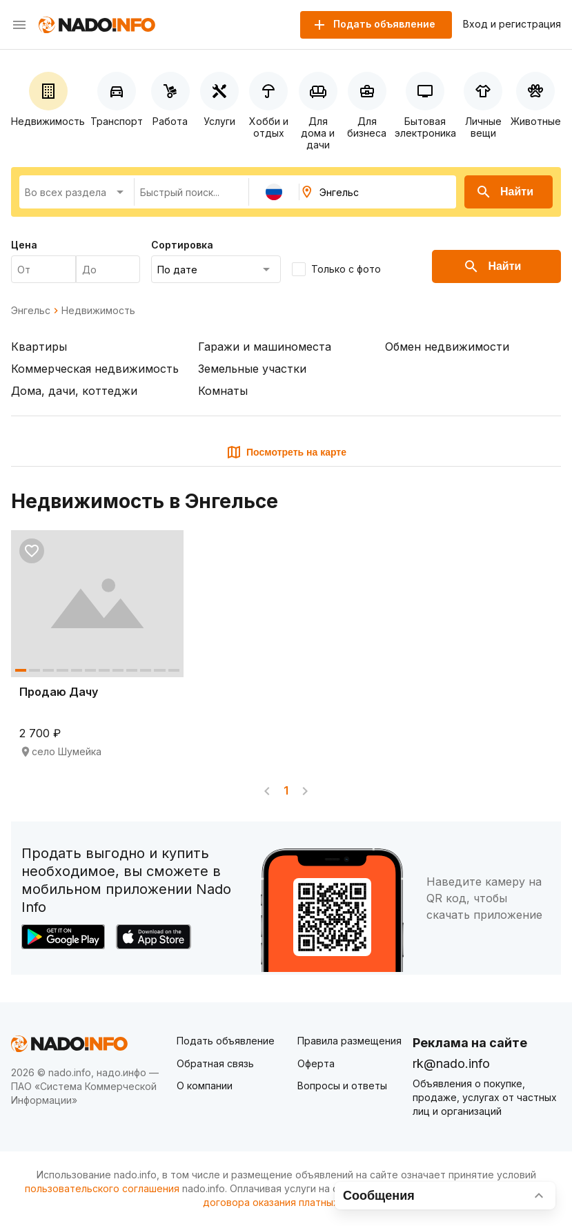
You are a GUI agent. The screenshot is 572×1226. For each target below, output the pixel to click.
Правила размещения (349, 1041)
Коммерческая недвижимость (95, 369)
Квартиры (39, 346)
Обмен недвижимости (447, 346)
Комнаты (223, 391)
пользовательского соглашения (102, 1188)
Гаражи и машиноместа (264, 346)
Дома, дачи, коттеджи (74, 391)
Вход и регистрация (512, 24)
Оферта (316, 1063)
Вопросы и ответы (342, 1085)
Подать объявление (226, 1041)
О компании (205, 1085)
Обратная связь (215, 1063)
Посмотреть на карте (286, 452)
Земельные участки (252, 369)
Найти (504, 192)
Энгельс (30, 310)
